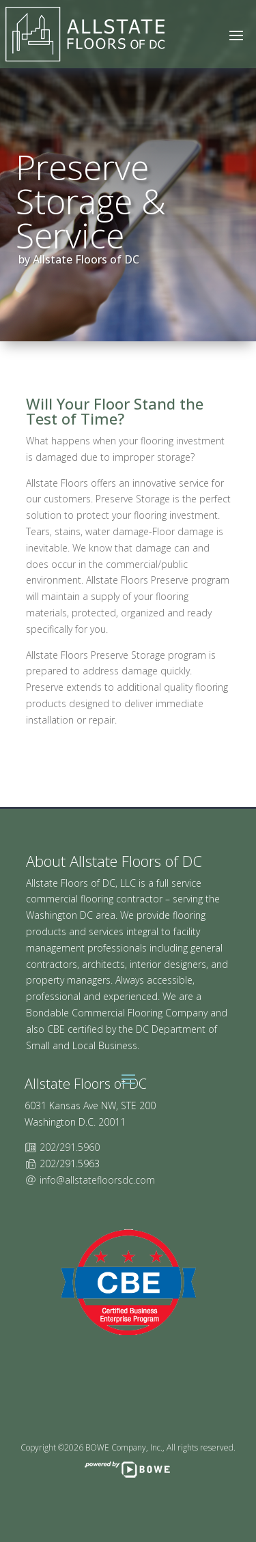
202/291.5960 (70, 1147)
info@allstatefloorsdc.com (97, 1179)
